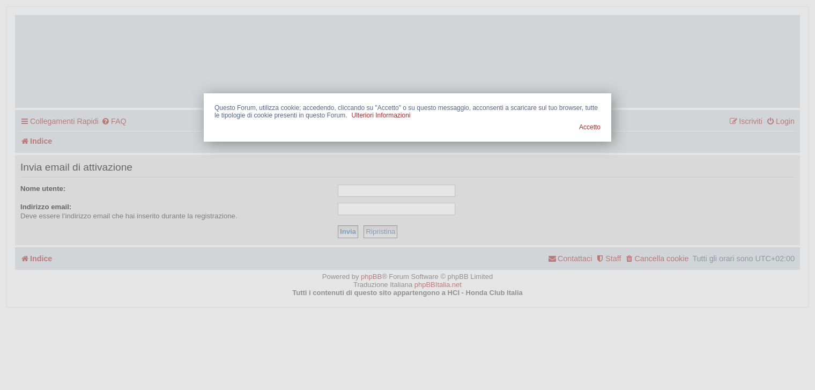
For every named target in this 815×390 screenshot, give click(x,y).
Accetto (590, 127)
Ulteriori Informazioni (380, 115)
